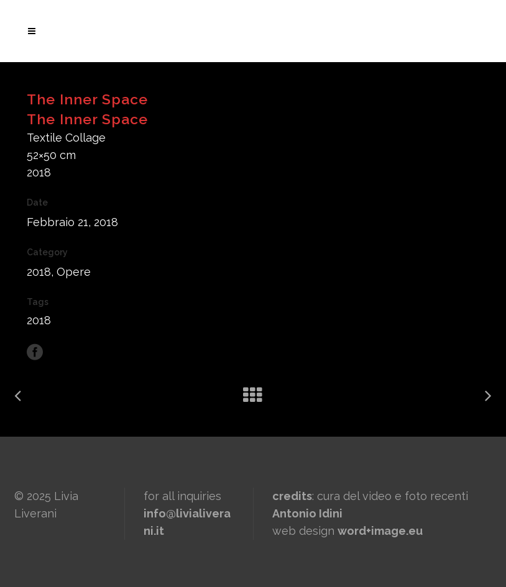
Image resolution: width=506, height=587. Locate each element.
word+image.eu (380, 530)
